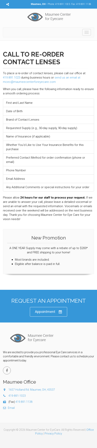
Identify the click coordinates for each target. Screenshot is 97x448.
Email (9, 407)
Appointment (48, 311)
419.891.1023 (62, 4)
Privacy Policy (53, 433)
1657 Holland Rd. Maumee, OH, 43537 (29, 389)
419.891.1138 (83, 4)
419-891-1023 (17, 395)
